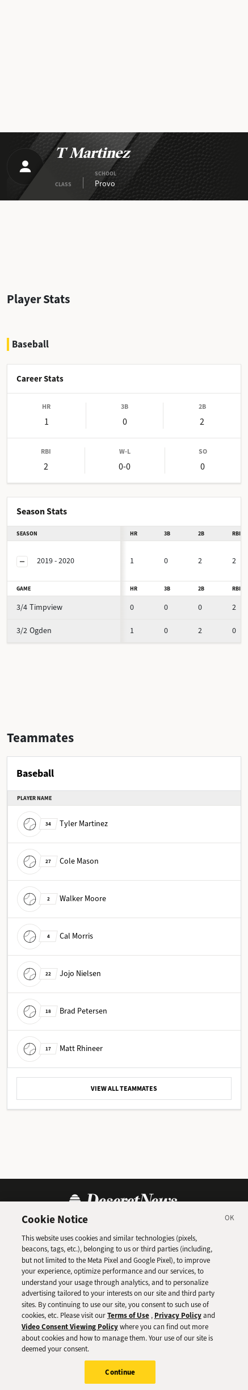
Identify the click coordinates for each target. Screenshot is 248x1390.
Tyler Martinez (62, 823)
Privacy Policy (177, 1320)
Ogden (34, 630)
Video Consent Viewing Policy (70, 1332)
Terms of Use (128, 1320)
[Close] (229, 1224)
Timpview (39, 607)
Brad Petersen (62, 1010)
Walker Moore (61, 898)
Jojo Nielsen (59, 973)
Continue (120, 1377)
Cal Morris (55, 935)
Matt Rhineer (60, 1047)
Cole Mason (58, 860)
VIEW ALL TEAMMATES (124, 1088)
